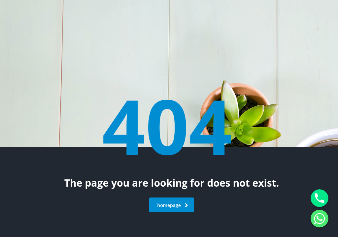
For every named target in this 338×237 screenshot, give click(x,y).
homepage (172, 205)
